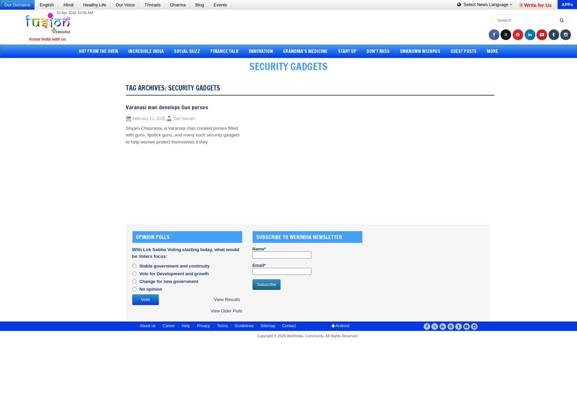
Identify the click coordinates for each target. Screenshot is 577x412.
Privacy (203, 325)
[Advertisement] (291, 27)
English (47, 4)
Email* (281, 269)
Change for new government (168, 281)
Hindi (68, 4)
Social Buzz (190, 51)
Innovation (262, 51)
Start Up (346, 51)
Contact (289, 325)
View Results (227, 299)
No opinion (150, 289)
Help (186, 325)
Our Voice (125, 4)
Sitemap (267, 325)
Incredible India (150, 51)
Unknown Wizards (416, 51)
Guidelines (244, 325)
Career (168, 325)
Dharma (178, 4)
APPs (567, 4)
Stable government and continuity (174, 266)
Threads (153, 4)
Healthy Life (94, 4)
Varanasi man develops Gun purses (167, 107)
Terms (222, 325)
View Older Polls (226, 310)
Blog (199, 4)
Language (484, 4)
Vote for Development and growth (174, 273)
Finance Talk (226, 51)
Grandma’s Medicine (305, 51)
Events (220, 4)
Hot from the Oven (104, 51)
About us (148, 325)
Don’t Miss (375, 51)
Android (340, 325)
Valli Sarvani (184, 118)
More (487, 51)
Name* (281, 252)
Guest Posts (459, 51)
